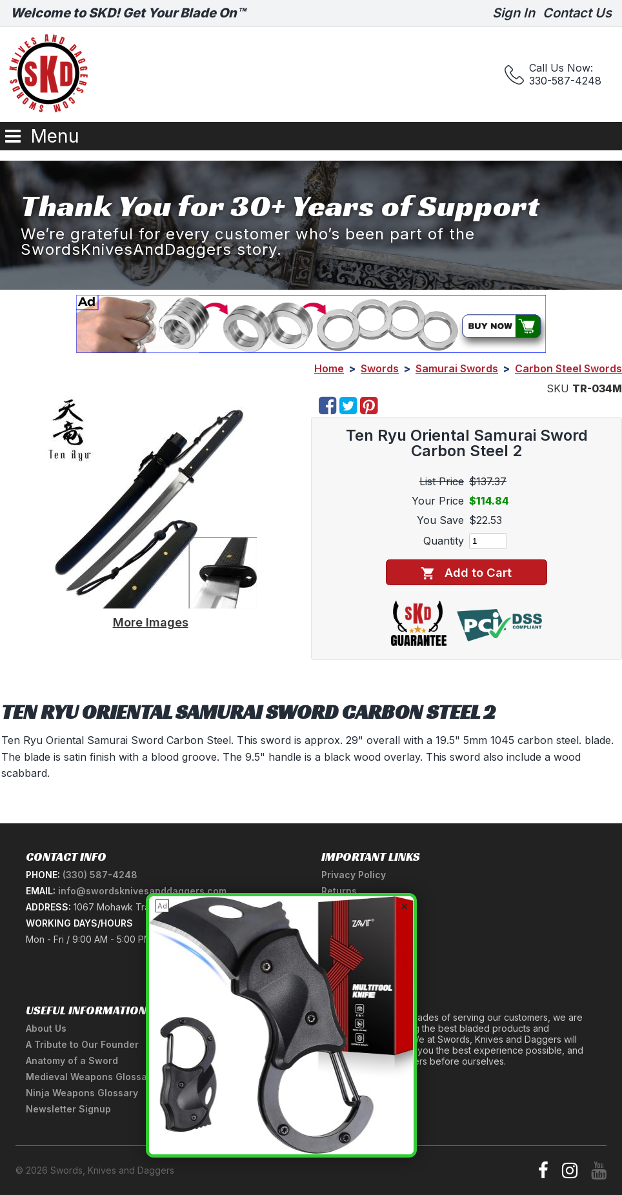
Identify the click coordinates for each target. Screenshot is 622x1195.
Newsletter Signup (68, 1108)
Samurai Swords (457, 368)
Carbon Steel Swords (568, 368)
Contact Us (577, 13)
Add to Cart (466, 572)
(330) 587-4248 (100, 874)
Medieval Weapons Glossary (91, 1076)
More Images (150, 622)
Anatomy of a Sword (72, 1060)
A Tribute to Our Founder (82, 1044)
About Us (46, 1028)
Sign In (513, 13)
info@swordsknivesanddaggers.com (142, 890)
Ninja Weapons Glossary (82, 1092)
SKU (558, 388)
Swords (380, 368)
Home (329, 368)
